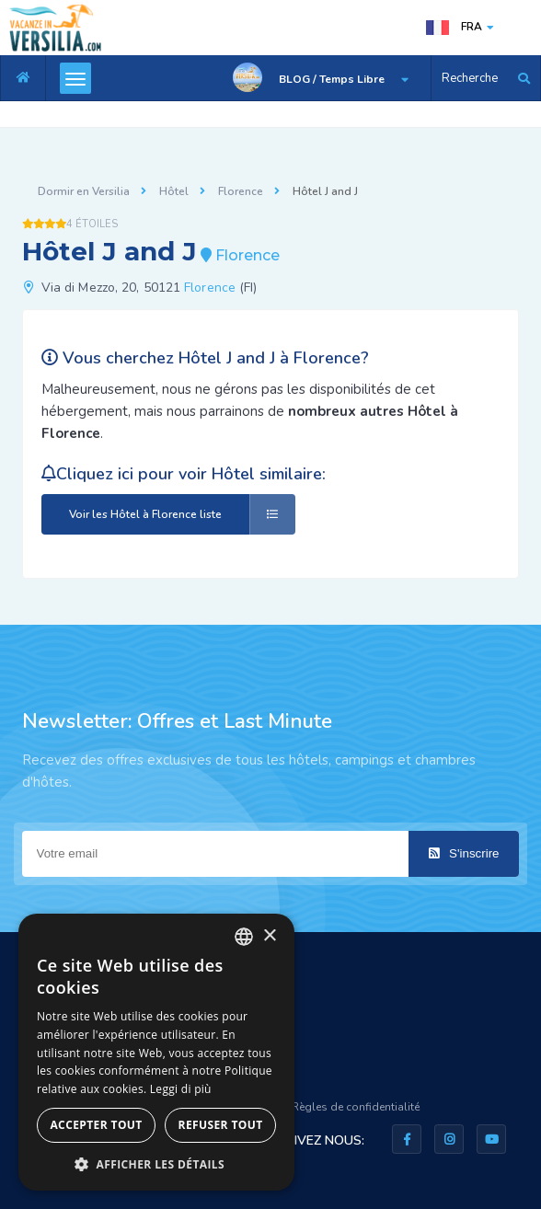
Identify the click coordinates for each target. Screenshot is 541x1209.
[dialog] (156, 1052)
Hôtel (174, 191)
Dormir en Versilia (84, 191)
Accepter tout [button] (96, 1125)
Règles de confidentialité (356, 1107)
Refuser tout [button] (220, 1125)
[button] (156, 1163)
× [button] (269, 936)
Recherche (470, 78)
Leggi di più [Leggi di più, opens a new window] (181, 1089)
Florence (240, 191)
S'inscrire (464, 853)
